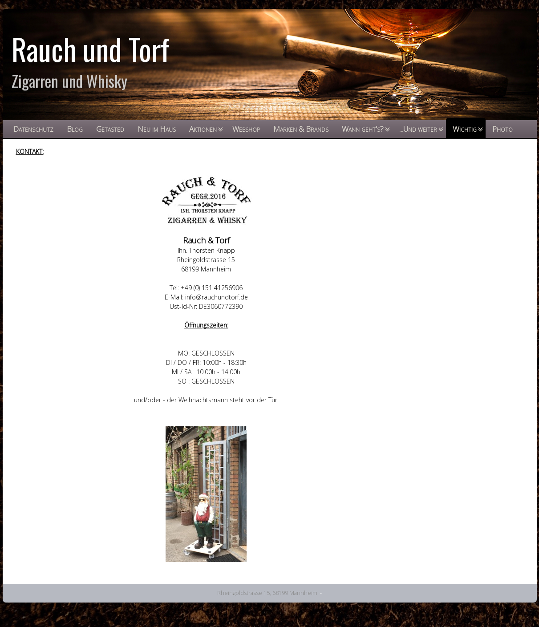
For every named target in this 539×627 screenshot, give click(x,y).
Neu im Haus (157, 129)
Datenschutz (33, 129)
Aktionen (203, 129)
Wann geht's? (363, 129)
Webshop (246, 129)
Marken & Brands (300, 129)
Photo (502, 129)
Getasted (110, 129)
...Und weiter (418, 129)
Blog (75, 129)
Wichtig (465, 129)
